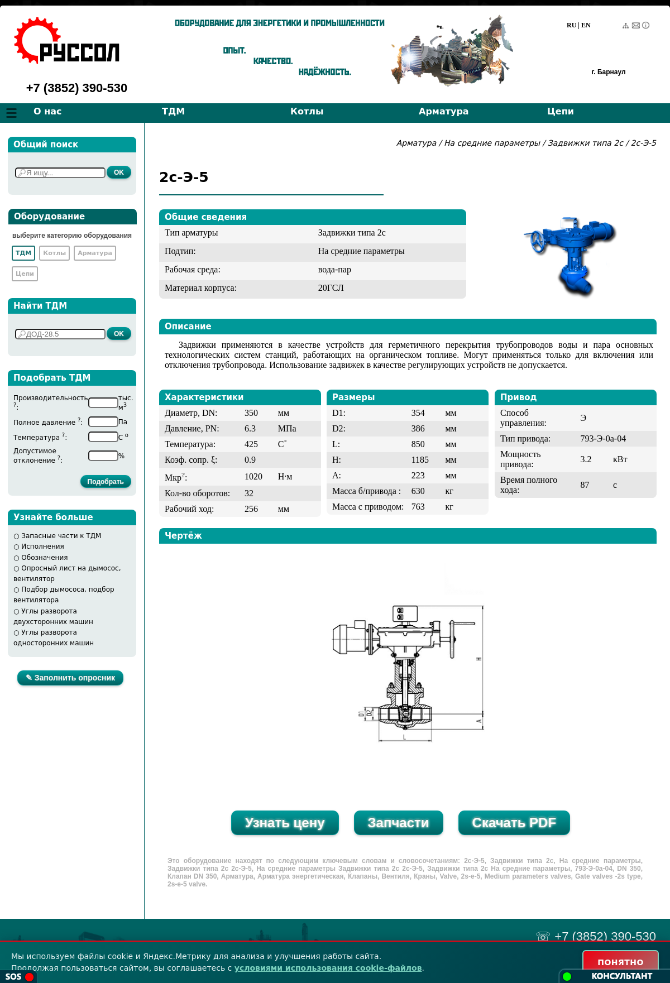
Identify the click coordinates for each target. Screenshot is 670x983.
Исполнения (42, 546)
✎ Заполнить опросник (70, 677)
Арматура (444, 111)
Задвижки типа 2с (585, 142)
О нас (48, 111)
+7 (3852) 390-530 (77, 88)
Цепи (560, 111)
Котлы (307, 111)
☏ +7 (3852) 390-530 (595, 936)
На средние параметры (493, 142)
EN (586, 25)
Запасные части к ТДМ (61, 536)
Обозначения (44, 558)
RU (571, 25)
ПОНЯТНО (620, 962)
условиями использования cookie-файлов (328, 967)
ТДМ (173, 111)
